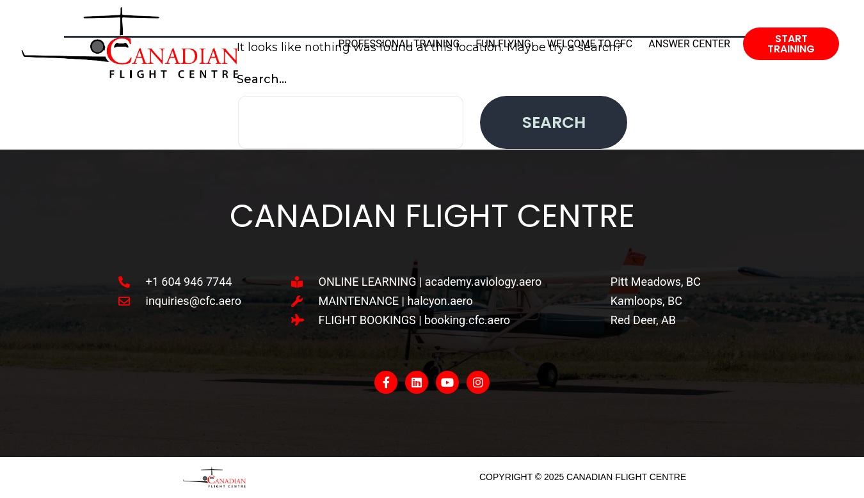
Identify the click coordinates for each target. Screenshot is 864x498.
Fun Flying (503, 44)
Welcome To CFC (590, 44)
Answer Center (689, 44)
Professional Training (399, 44)
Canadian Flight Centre (432, 216)
